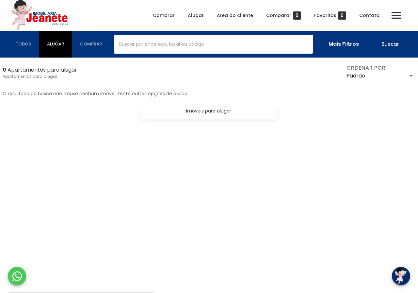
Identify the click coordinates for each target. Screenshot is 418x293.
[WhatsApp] (17, 276)
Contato (369, 15)
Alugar (196, 15)
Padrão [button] (355, 75)
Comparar (283, 15)
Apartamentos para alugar (30, 76)
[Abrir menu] (396, 15)
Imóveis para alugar (208, 111)
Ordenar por (366, 68)
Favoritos (330, 15)
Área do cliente (235, 15)
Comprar (164, 15)
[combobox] (213, 44)
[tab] (23, 44)
